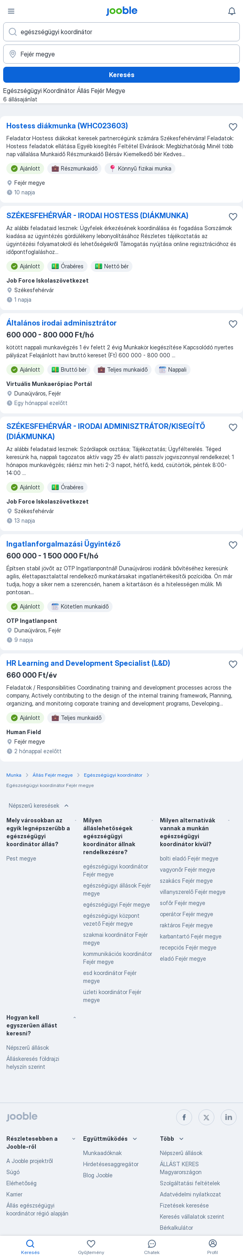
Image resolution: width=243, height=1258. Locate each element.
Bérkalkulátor (176, 1227)
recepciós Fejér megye (188, 947)
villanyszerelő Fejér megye (193, 891)
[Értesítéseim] (232, 11)
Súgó (12, 1172)
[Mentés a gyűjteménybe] (233, 126)
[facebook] (184, 1117)
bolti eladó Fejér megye (189, 858)
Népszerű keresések (39, 806)
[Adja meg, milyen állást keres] (121, 31)
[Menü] (11, 11)
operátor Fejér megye (186, 914)
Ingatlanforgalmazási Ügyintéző (63, 544)
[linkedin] (229, 1117)
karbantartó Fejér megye (191, 936)
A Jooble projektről (29, 1160)
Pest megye (21, 858)
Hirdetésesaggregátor (110, 1164)
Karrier (14, 1194)
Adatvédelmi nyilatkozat (190, 1194)
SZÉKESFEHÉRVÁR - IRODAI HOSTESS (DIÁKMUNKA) (97, 215)
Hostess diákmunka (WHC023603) (67, 126)
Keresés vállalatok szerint (192, 1216)
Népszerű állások (27, 1047)
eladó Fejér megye (183, 958)
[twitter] (206, 1117)
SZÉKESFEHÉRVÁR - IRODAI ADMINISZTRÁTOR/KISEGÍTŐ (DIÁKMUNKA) (105, 431)
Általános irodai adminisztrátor (61, 323)
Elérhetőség (21, 1183)
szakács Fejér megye (186, 880)
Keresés (121, 75)
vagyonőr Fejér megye (187, 869)
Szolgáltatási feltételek (190, 1183)
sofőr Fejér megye (182, 902)
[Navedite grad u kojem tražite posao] (121, 54)
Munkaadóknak (102, 1152)
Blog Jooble (98, 1175)
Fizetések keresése (184, 1205)
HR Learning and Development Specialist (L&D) (88, 663)
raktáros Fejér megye (186, 925)
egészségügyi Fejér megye (116, 904)
